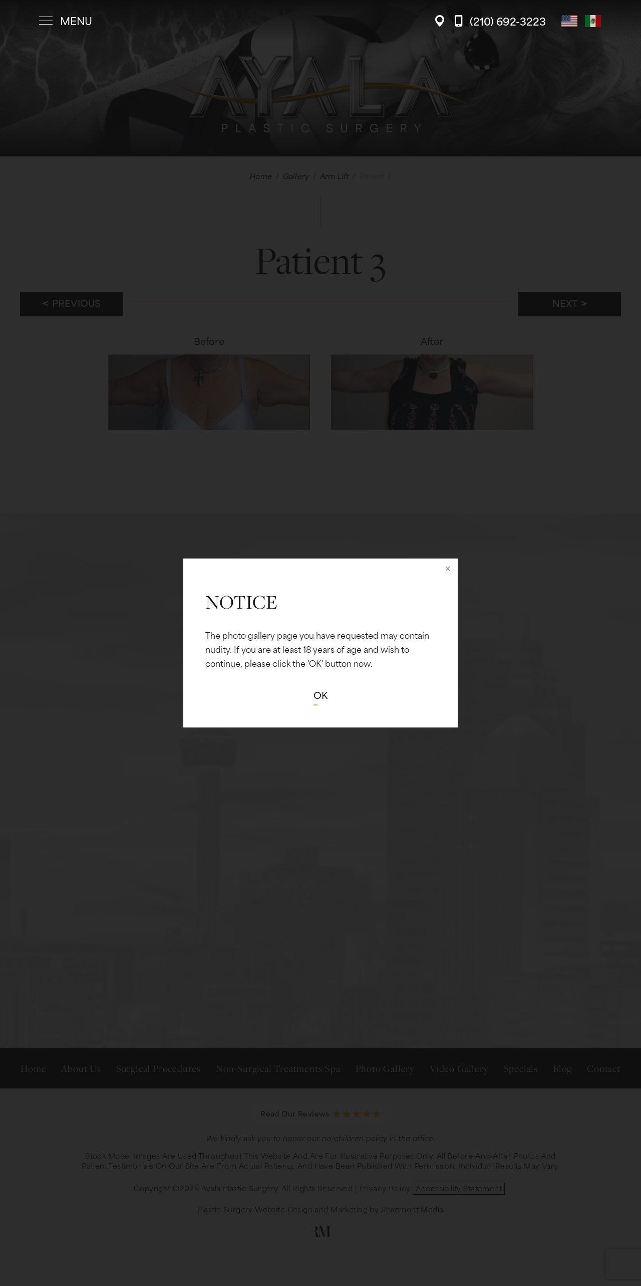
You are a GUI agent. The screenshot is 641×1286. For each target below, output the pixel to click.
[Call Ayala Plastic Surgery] (500, 21)
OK (320, 694)
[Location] (442, 21)
